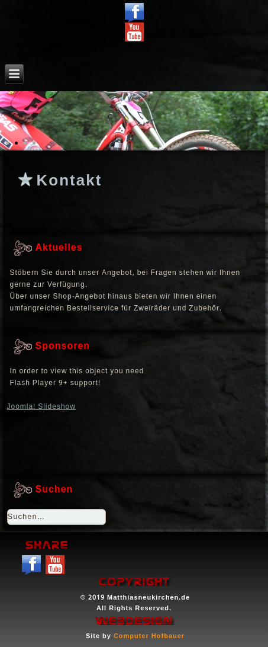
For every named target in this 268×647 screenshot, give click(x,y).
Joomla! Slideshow (41, 407)
